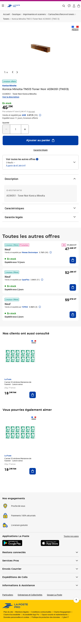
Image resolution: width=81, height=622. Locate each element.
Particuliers (7, 594)
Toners (6, 18)
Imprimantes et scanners (34, 14)
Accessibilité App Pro (31, 614)
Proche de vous (18, 506)
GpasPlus (25, 279)
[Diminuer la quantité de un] (6, 129)
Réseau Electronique (30, 252)
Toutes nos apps (71, 536)
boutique (16, 14)
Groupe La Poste (54, 594)
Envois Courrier (40, 569)
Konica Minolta (9, 85)
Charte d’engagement (62, 612)
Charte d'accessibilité (12, 614)
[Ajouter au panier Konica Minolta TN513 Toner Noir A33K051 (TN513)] (40, 140)
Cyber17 (65, 617)
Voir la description (10, 97)
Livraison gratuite (19, 525)
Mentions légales (22, 612)
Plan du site (8, 612)
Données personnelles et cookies (16, 617)
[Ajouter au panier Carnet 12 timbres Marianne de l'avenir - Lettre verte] (32, 394)
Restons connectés (40, 552)
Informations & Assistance (40, 585)
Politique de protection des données (46, 617)
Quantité (5, 122)
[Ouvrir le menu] (3, 6)
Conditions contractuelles (41, 612)
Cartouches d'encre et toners (61, 14)
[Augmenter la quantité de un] (25, 129)
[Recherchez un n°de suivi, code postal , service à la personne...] (63, 6)
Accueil (6, 14)
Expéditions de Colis (40, 577)
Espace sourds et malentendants (55, 614)
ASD (24, 115)
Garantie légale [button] (40, 150)
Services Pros (40, 560)
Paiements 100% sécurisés (23, 515)
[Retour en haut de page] (76, 600)
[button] (69, 6)
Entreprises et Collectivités (30, 594)
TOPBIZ (25, 307)
